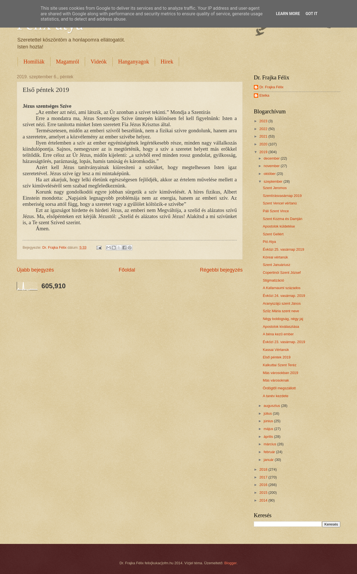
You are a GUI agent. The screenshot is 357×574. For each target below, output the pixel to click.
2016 (263, 485)
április (269, 436)
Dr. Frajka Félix (271, 87)
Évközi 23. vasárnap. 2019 (284, 342)
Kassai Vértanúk (276, 350)
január (269, 460)
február (270, 452)
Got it (311, 13)
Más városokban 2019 (280, 373)
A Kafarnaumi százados (281, 288)
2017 (263, 477)
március (270, 444)
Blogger (230, 563)
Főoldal (127, 270)
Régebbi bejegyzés (221, 270)
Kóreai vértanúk (275, 257)
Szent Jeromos (275, 188)
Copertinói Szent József (282, 272)
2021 (263, 136)
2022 (263, 129)
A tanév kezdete (275, 396)
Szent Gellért (273, 234)
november (272, 166)
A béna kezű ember (278, 334)
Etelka (264, 95)
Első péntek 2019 (277, 357)
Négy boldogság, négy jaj (283, 319)
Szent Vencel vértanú (280, 203)
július (268, 413)
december (272, 158)
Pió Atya (269, 242)
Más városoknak (276, 380)
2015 (263, 492)
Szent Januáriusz (276, 265)
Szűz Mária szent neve (281, 311)
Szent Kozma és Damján (282, 219)
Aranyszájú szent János (282, 303)
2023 (263, 121)
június (269, 421)
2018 (263, 469)
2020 (263, 144)
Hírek (167, 61)
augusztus (272, 406)
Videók (99, 61)
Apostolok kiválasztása (281, 326)
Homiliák (34, 61)
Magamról (67, 61)
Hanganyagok (133, 61)
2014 (263, 500)
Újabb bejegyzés (35, 270)
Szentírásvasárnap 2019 (282, 196)
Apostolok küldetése (279, 226)
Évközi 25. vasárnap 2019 (283, 249)
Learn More (288, 13)
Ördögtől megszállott (279, 388)
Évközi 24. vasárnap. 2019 (284, 296)
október (270, 174)
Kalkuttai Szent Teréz (279, 365)
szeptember (273, 181)
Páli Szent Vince (276, 211)
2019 (263, 152)
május (269, 429)
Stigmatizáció (273, 280)
